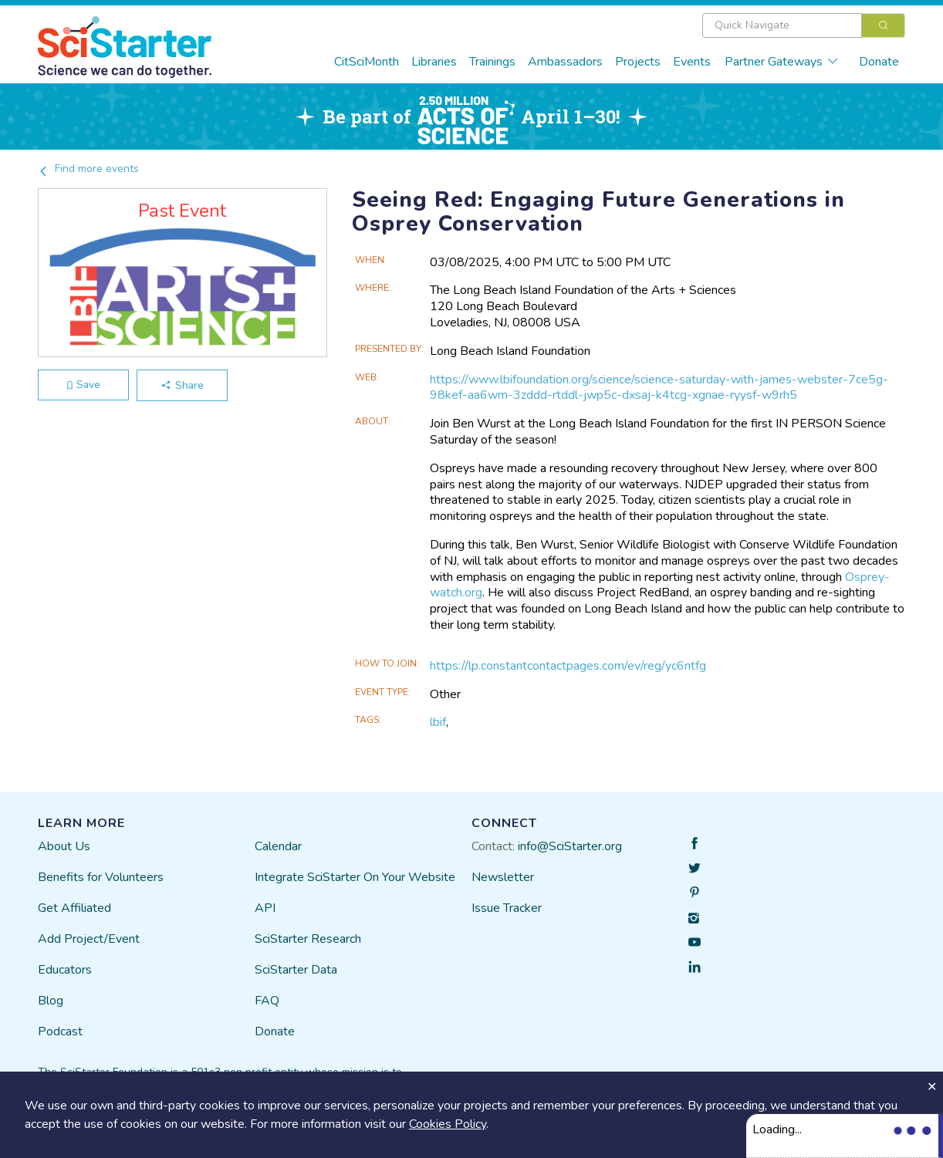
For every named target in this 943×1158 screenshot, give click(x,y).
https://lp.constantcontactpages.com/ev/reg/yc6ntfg (568, 665)
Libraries (434, 61)
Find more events (88, 168)
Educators (65, 969)
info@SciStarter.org (570, 846)
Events (692, 61)
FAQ (267, 1000)
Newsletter (503, 877)
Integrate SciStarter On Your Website (355, 877)
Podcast (60, 1031)
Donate (879, 61)
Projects (638, 61)
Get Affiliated (74, 908)
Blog (50, 1000)
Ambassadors (565, 61)
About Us (64, 846)
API (265, 908)
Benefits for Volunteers (101, 877)
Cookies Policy (447, 1124)
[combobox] (803, 25)
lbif (438, 722)
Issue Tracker (507, 908)
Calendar (278, 846)
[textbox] (782, 25)
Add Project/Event (89, 938)
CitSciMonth (366, 61)
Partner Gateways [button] (782, 61)
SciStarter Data (296, 969)
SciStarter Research (308, 938)
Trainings (492, 61)
